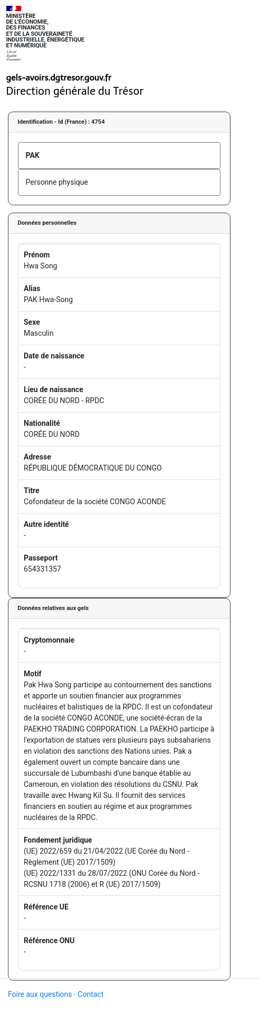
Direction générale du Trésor (75, 91)
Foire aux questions (40, 994)
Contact (90, 994)
